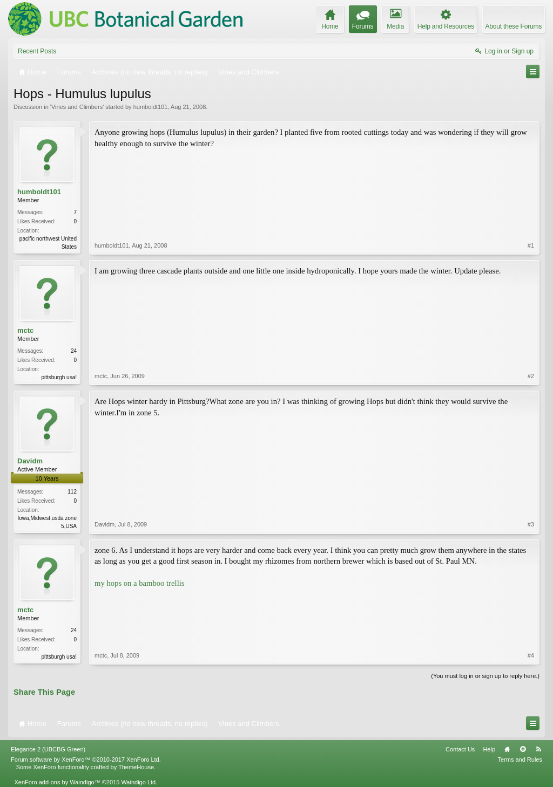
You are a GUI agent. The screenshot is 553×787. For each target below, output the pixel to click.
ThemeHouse (136, 767)
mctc (25, 330)
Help (489, 749)
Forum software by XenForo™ (86, 759)
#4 (531, 655)
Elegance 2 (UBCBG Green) (48, 749)
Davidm (30, 461)
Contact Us (460, 749)
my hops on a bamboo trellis (140, 583)
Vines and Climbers (77, 107)
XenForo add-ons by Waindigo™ (57, 782)
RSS (538, 749)
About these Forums (513, 26)
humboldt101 (150, 107)
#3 (531, 524)
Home (507, 749)
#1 (531, 245)
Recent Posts (37, 51)
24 (74, 351)
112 (72, 492)
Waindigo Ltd (138, 782)
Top (523, 749)
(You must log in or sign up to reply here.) (485, 676)
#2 (531, 376)
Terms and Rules (519, 759)
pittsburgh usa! (59, 377)
